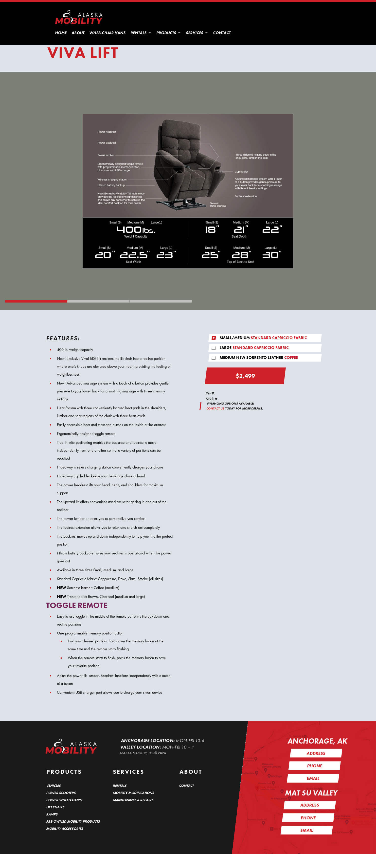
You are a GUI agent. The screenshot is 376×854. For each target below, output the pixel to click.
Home (61, 32)
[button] (149, 33)
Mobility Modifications (133, 793)
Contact (222, 32)
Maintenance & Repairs (133, 800)
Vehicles (53, 785)
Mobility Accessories (65, 828)
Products (168, 32)
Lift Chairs (55, 807)
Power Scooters (61, 793)
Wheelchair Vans (107, 32)
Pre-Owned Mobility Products (73, 821)
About (78, 32)
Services (197, 32)
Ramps (52, 814)
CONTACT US (215, 408)
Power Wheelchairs (64, 800)
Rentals (141, 32)
